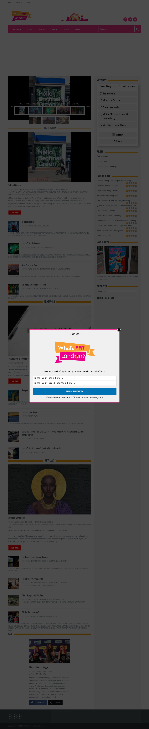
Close (119, 329)
